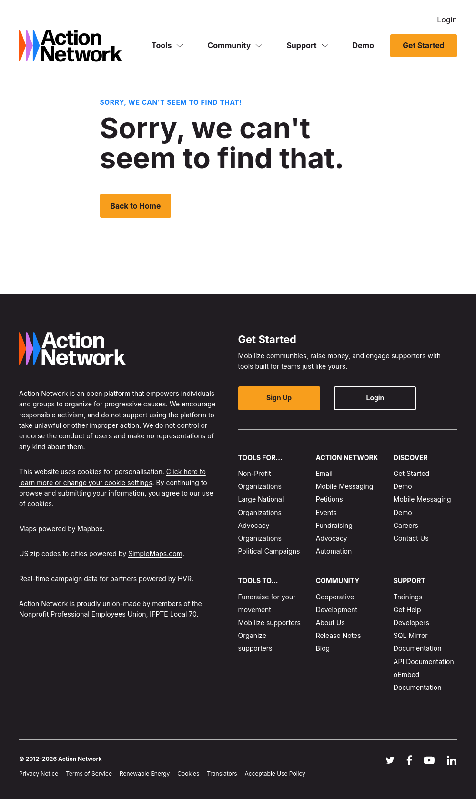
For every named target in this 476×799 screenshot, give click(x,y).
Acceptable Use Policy (275, 774)
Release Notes (338, 636)
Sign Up (276, 398)
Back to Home (136, 206)
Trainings (408, 597)
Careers (406, 525)
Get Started (423, 45)
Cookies (188, 774)
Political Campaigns (269, 551)
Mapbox (89, 529)
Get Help (407, 610)
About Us (330, 622)
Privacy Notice (38, 774)
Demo (364, 45)
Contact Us (411, 538)
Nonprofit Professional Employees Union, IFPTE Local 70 (108, 614)
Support (301, 45)
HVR (185, 579)
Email (324, 473)
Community (229, 45)
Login (447, 19)
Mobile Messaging (345, 487)
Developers (411, 622)
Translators (222, 774)
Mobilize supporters (269, 622)
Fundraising (334, 525)
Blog (323, 649)
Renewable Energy (145, 774)
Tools (162, 45)
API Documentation (424, 661)
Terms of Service (89, 774)
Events (326, 512)
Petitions (329, 500)
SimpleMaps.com (155, 553)
